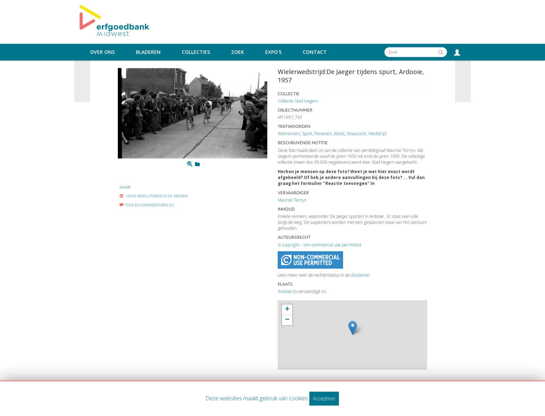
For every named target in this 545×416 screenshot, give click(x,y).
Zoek (237, 52)
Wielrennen (289, 134)
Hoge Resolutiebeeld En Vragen (154, 195)
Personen (323, 134)
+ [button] (287, 309)
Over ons (102, 52)
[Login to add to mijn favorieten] (197, 164)
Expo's (273, 52)
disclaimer (360, 275)
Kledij (339, 134)
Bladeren (148, 52)
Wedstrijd (377, 134)
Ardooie (285, 291)
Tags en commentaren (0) (146, 204)
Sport (307, 134)
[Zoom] (189, 164)
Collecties (196, 52)
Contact (315, 52)
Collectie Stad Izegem (298, 101)
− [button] (287, 320)
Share (125, 187)
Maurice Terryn (292, 200)
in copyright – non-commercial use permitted (319, 245)
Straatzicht (356, 134)
